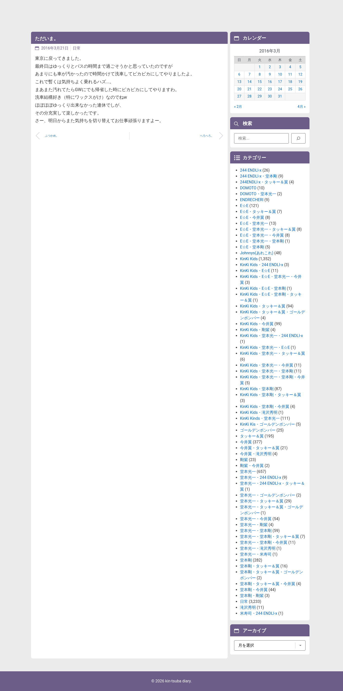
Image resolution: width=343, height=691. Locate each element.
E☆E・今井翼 (252, 217)
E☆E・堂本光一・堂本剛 (262, 241)
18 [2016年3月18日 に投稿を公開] (290, 82)
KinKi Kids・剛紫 (255, 329)
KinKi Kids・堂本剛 (257, 388)
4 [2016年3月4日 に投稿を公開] (290, 67)
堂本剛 (246, 560)
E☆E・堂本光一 (254, 223)
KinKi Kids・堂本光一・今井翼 (266, 365)
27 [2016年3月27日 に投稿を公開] (239, 96)
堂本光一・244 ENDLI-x (260, 477)
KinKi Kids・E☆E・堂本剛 (263, 288)
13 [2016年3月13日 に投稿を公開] (239, 82)
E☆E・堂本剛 (252, 247)
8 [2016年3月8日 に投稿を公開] (260, 74)
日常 (77, 48)
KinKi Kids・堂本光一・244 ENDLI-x (271, 335)
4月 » (302, 107)
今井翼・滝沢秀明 (256, 453)
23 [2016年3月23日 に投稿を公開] (270, 89)
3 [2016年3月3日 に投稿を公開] (280, 67)
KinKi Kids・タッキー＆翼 (262, 306)
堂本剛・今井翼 (254, 589)
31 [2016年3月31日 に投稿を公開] (280, 96)
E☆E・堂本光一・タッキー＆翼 (268, 229)
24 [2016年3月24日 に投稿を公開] (280, 89)
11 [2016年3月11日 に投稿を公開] (290, 74)
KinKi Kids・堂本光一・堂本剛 (266, 371)
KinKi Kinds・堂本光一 (260, 418)
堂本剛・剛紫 (252, 595)
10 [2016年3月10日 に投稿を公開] (280, 74)
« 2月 (238, 107)
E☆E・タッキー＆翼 (258, 211)
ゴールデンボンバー (257, 430)
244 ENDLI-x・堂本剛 (258, 176)
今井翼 (246, 442)
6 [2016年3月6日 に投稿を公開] (239, 74)
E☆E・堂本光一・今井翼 (262, 235)
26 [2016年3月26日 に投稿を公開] (300, 89)
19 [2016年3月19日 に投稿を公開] (300, 82)
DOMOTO (248, 188)
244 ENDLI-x (250, 170)
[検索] (298, 138)
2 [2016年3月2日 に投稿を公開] (270, 67)
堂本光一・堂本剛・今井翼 (263, 542)
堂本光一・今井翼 (256, 518)
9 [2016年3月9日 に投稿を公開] (270, 74)
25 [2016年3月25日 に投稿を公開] (290, 89)
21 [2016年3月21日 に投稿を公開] (249, 89)
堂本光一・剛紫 (254, 524)
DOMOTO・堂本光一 (258, 194)
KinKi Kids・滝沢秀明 (258, 412)
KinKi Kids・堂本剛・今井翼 (264, 406)
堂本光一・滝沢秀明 (257, 548)
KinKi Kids (249, 259)
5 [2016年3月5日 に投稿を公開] (300, 67)
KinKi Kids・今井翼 (257, 323)
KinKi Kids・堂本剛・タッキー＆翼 (270, 394)
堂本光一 (248, 471)
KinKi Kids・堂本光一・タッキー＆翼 (272, 353)
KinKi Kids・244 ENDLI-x (261, 264)
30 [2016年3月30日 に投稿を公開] (270, 96)
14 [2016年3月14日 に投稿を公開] (249, 82)
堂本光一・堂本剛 (256, 530)
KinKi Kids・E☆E (255, 270)
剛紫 (244, 459)
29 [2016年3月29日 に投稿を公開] (260, 96)
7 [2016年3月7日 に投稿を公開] (249, 74)
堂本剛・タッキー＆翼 (259, 566)
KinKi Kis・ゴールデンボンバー (267, 424)
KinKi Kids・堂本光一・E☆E (265, 347)
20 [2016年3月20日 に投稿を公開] (239, 89)
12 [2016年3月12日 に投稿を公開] (300, 74)
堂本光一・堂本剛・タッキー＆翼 (269, 536)
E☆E (244, 205)
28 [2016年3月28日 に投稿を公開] (249, 96)
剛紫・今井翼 (252, 465)
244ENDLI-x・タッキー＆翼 (264, 182)
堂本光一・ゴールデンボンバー (267, 495)
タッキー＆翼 (252, 436)
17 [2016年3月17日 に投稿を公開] (280, 82)
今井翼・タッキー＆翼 (259, 448)
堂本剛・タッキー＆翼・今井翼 (267, 583)
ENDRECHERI (251, 199)
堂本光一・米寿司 (256, 554)
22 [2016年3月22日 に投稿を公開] (260, 89)
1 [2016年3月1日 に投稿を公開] (260, 67)
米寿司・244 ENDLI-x (258, 613)
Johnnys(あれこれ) (256, 253)
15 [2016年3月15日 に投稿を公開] (260, 82)
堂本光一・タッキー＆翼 (261, 501)
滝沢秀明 (248, 607)
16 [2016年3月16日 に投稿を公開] (270, 82)
